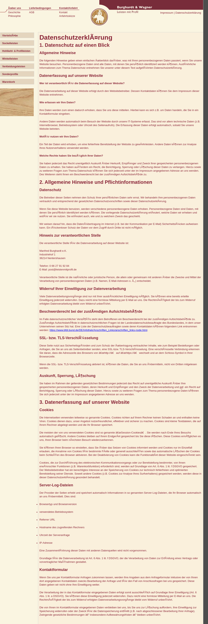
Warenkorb (8, 82)
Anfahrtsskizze (67, 16)
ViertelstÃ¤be (10, 35)
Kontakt (63, 12)
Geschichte (14, 12)
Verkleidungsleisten (13, 66)
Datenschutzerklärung (188, 12)
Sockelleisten (10, 43)
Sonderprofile (10, 74)
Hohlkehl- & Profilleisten (16, 51)
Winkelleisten (10, 58)
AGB (31, 12)
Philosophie (14, 16)
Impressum (166, 12)
